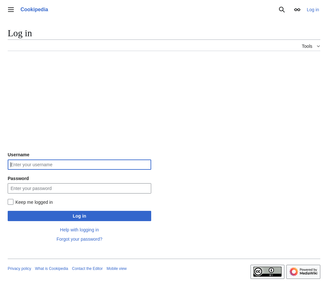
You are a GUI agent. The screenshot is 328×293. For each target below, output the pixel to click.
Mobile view (117, 268)
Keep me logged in (34, 202)
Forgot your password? (79, 239)
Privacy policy (19, 268)
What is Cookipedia (51, 268)
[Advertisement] (164, 101)
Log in (79, 216)
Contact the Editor (87, 268)
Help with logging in (79, 229)
